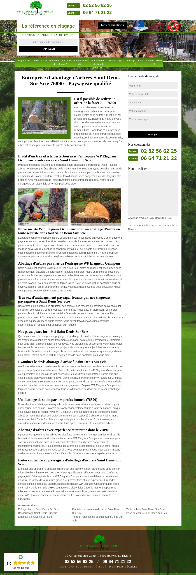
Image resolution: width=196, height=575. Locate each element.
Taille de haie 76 (42, 60)
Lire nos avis (21, 568)
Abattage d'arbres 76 (79, 62)
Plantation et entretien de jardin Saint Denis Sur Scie (96, 511)
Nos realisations (112, 25)
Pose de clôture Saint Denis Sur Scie (147, 513)
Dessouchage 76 (116, 60)
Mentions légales (123, 569)
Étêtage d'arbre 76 (135, 62)
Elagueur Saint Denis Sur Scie (35, 516)
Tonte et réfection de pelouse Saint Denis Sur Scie (97, 518)
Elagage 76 (24, 60)
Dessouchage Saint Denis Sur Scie (37, 513)
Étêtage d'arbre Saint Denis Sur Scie (38, 509)
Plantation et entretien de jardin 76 (97, 63)
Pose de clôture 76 (154, 62)
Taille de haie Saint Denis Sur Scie (145, 509)
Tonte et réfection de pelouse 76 (61, 62)
